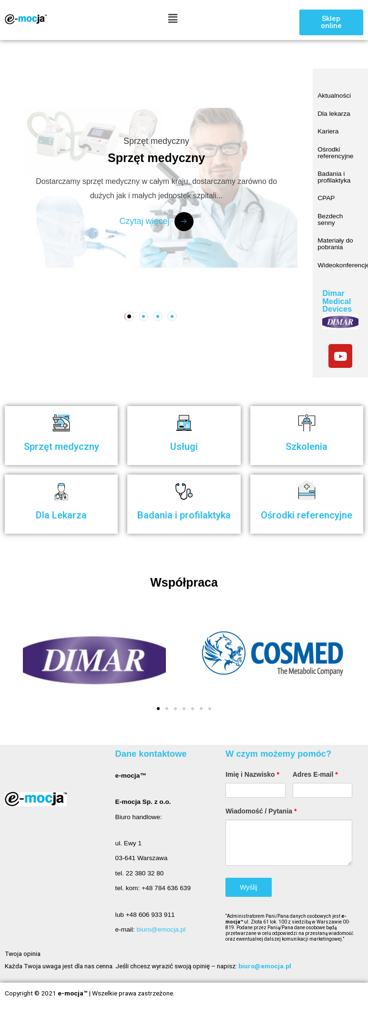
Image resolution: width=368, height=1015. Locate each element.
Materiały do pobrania (335, 244)
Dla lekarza (333, 113)
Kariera (327, 131)
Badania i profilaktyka (333, 177)
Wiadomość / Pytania (260, 811)
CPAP (326, 198)
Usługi (184, 446)
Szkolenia (306, 446)
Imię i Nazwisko (252, 774)
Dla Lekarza (61, 515)
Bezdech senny (330, 219)
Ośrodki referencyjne (335, 153)
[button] (331, 22)
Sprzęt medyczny (61, 446)
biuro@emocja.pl (160, 929)
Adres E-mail (315, 774)
